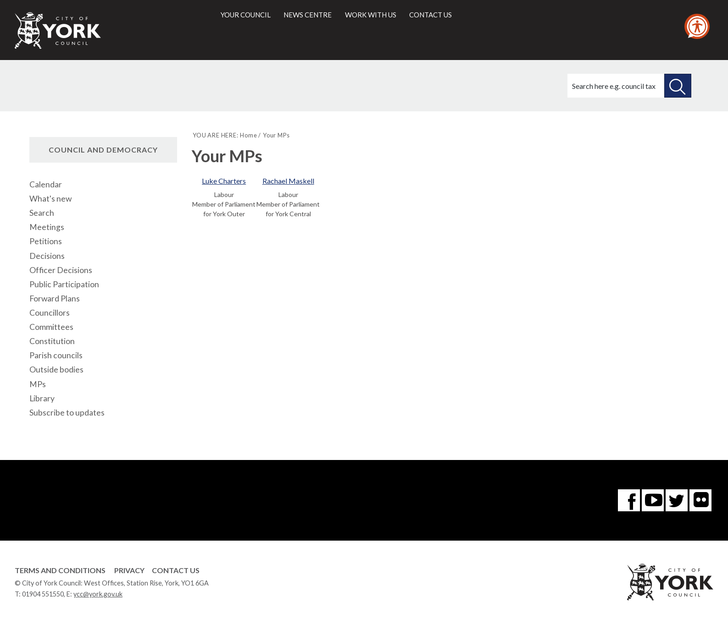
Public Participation (64, 284)
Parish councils (56, 355)
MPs (37, 384)
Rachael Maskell (288, 181)
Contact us (430, 15)
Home (248, 135)
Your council (246, 15)
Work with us (370, 15)
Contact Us (176, 570)
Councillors (49, 312)
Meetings (46, 227)
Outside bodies (56, 369)
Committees (51, 327)
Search (41, 213)
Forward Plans (54, 298)
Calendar (45, 184)
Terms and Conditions (60, 570)
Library (42, 398)
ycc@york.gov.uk (97, 594)
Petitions (45, 241)
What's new (50, 198)
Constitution (52, 341)
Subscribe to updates (67, 412)
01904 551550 (43, 594)
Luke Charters (224, 181)
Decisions (47, 256)
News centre (307, 15)
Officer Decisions (60, 270)
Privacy (129, 570)
